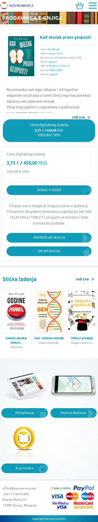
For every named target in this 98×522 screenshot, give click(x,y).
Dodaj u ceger (49, 190)
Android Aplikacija (49, 237)
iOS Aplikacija (49, 251)
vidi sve (78, 117)
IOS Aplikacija (24, 413)
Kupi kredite (24, 468)
